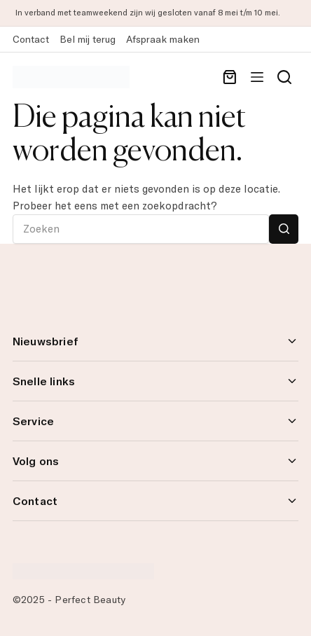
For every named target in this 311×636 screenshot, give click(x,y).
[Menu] (257, 77)
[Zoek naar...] (141, 229)
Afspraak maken (163, 39)
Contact (31, 39)
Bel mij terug (88, 39)
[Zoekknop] (283, 229)
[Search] (284, 77)
